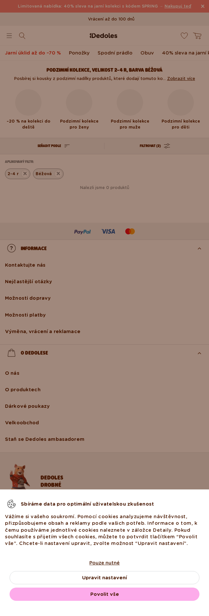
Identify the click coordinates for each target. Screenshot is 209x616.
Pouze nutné (104, 562)
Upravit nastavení (104, 577)
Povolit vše (104, 594)
